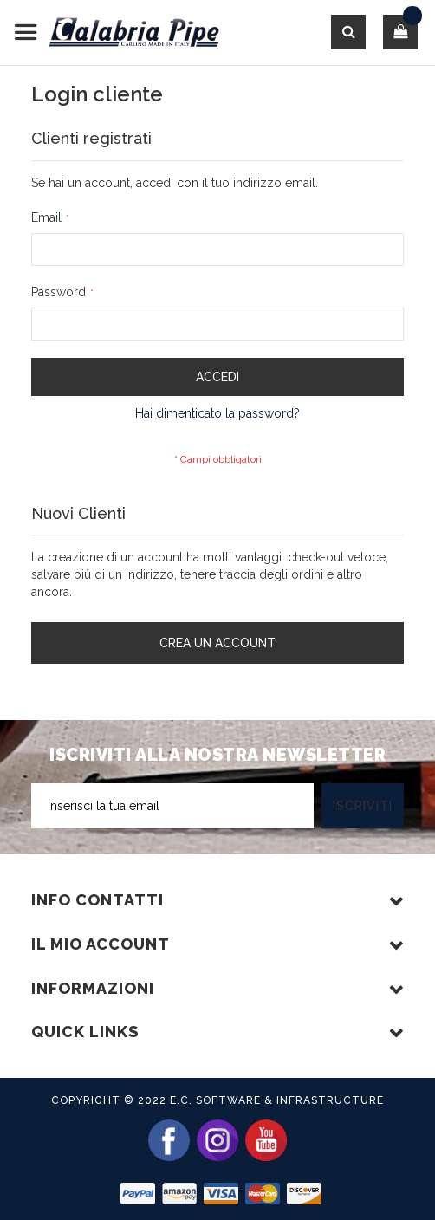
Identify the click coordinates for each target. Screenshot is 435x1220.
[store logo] (117, 32)
